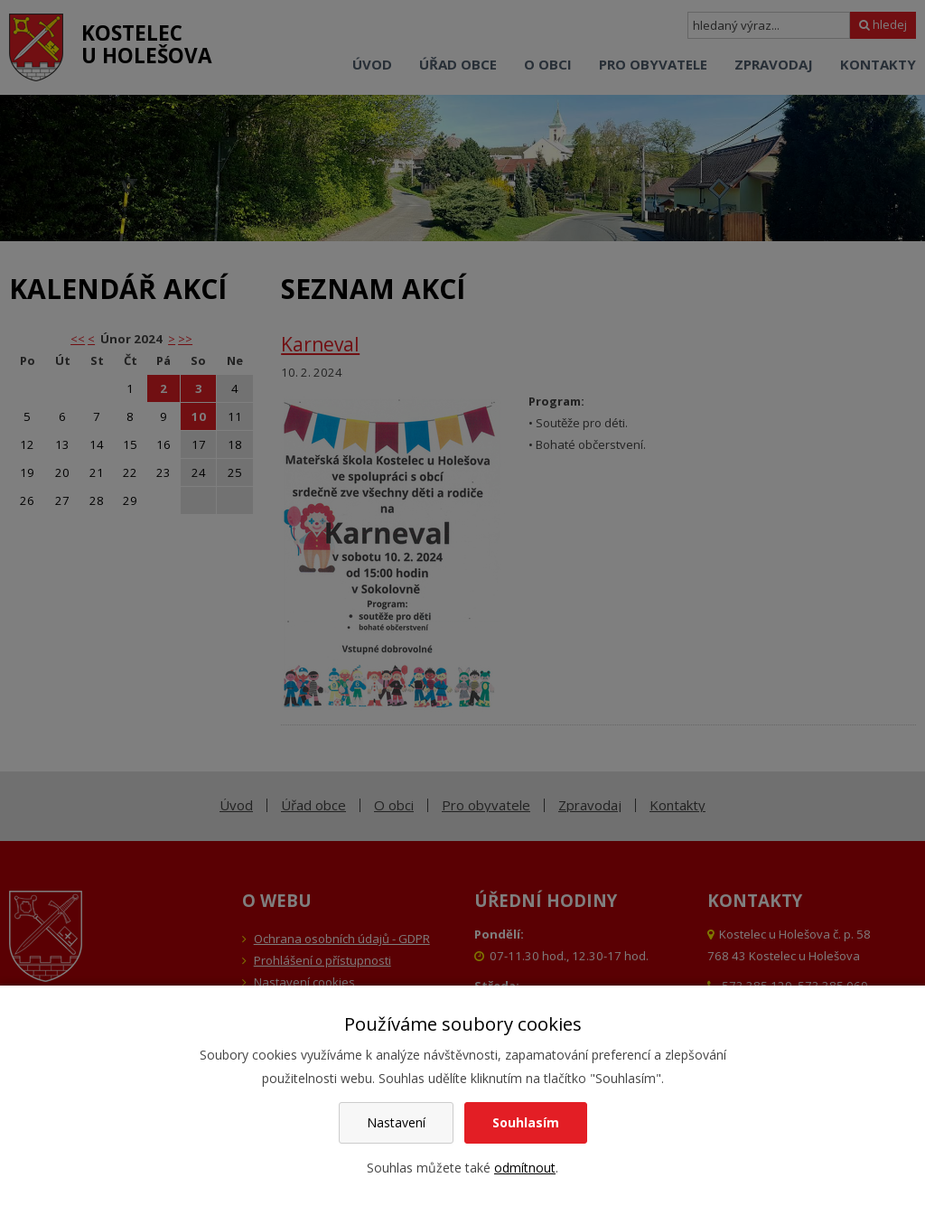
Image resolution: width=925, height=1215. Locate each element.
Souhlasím (525, 1122)
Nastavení (396, 1122)
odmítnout (525, 1167)
